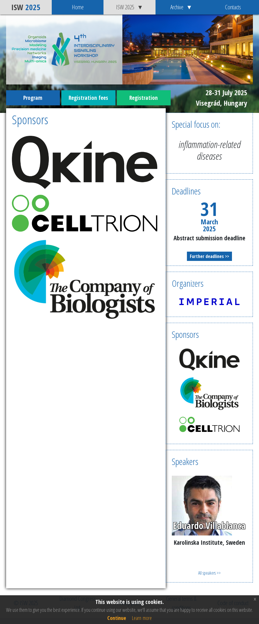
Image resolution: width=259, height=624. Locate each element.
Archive (181, 7)
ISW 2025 (129, 7)
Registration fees (88, 98)
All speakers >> (209, 573)
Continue (116, 617)
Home (78, 7)
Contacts (233, 7)
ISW (25, 7)
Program (32, 98)
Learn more (142, 617)
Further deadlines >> (209, 256)
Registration (143, 98)
